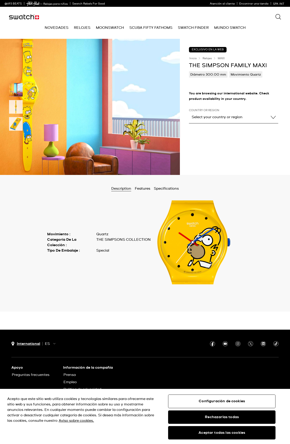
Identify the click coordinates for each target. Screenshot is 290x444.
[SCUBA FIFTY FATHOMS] (150, 27)
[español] (279, 3)
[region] (145, 416)
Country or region (204, 110)
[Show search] (278, 17)
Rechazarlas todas (222, 417)
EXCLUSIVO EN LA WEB (208, 49)
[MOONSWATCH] (110, 27)
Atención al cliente (222, 3)
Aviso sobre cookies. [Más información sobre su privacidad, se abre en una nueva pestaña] (76, 420)
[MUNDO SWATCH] (230, 27)
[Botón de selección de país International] (25, 344)
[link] (33, 4)
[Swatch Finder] (193, 27)
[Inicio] (24, 17)
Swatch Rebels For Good (88, 3)
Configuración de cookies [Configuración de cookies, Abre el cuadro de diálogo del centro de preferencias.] (222, 401)
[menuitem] (56, 28)
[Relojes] (82, 27)
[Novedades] (56, 27)
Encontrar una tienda (253, 3)
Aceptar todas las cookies (221, 432)
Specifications (166, 188)
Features (142, 188)
